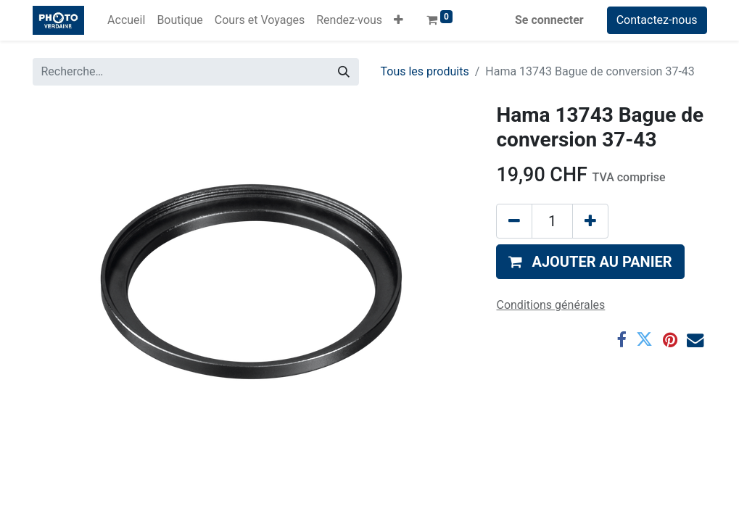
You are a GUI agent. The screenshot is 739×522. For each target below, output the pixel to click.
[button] (398, 20)
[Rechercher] (344, 72)
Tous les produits (425, 71)
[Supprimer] (514, 221)
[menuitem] (126, 20)
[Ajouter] (590, 221)
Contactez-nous (657, 20)
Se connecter (549, 20)
